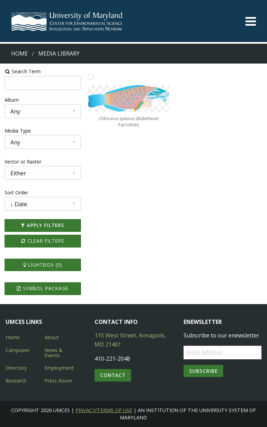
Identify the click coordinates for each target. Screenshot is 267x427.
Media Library (59, 53)
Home (19, 53)
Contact (113, 375)
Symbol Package (42, 288)
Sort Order (16, 192)
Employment (59, 368)
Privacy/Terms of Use (103, 410)
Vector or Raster (23, 161)
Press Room (58, 380)
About (51, 337)
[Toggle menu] (250, 21)
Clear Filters (42, 240)
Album (12, 100)
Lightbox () (42, 264)
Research (16, 380)
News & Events (53, 352)
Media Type (18, 130)
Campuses (18, 350)
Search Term (23, 71)
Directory (16, 368)
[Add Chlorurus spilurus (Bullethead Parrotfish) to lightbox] (91, 76)
